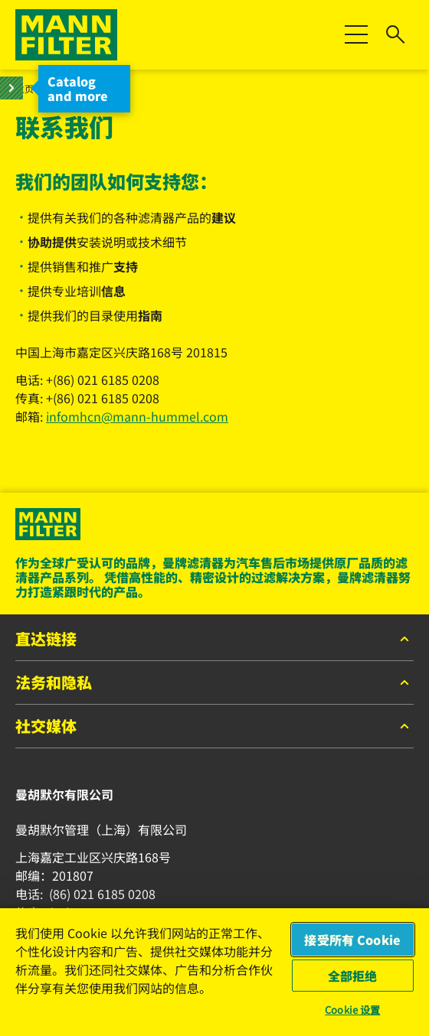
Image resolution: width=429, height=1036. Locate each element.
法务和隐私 (214, 683)
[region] (214, 971)
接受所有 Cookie (352, 939)
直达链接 (214, 640)
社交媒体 (214, 727)
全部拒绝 (353, 975)
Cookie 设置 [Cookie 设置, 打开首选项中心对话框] (352, 1009)
